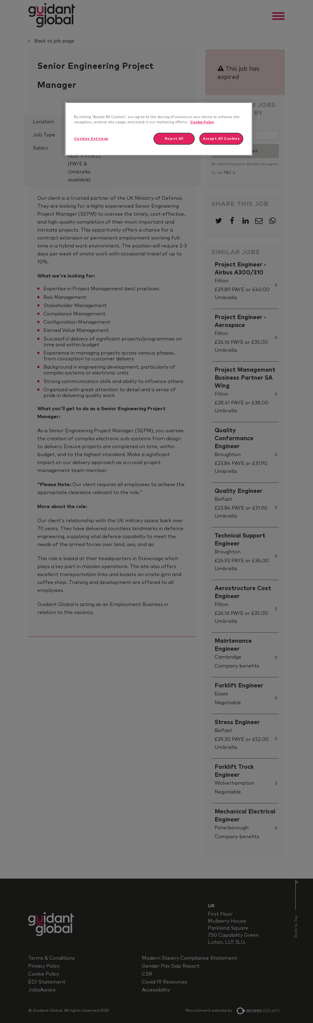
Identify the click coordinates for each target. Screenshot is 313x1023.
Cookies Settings (91, 138)
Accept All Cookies (221, 138)
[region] (158, 129)
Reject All (174, 138)
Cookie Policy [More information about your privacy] (202, 122)
